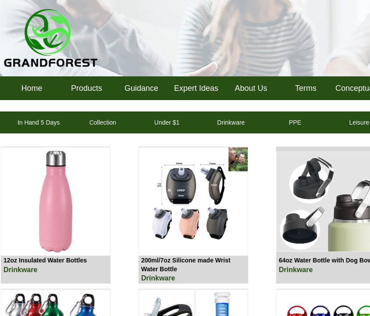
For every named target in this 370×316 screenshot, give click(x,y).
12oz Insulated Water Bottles (45, 260)
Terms (306, 88)
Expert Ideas (196, 88)
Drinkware (20, 269)
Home (31, 88)
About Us (251, 88)
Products (86, 88)
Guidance (141, 88)
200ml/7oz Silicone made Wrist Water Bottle (186, 265)
